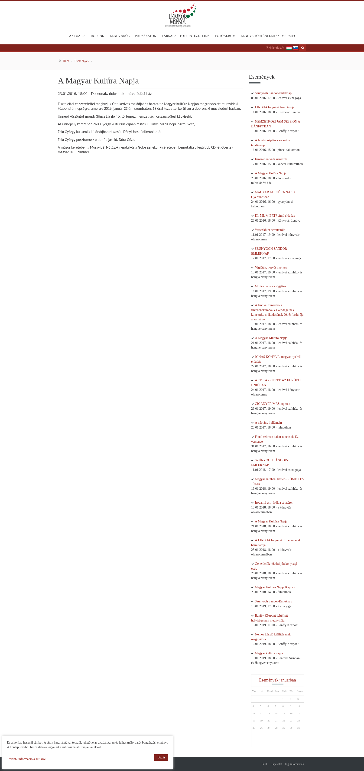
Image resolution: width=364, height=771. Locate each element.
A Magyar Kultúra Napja (271, 338)
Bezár (161, 757)
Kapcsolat (276, 764)
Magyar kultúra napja (269, 653)
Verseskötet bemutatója (270, 230)
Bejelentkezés (275, 48)
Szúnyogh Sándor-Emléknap (273, 601)
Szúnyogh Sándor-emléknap (273, 93)
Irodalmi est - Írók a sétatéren (274, 502)
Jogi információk (294, 764)
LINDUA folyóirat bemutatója (274, 107)
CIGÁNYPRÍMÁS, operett (272, 403)
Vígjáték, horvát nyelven (271, 267)
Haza (66, 61)
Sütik (264, 764)
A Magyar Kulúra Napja (270, 173)
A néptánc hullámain (268, 422)
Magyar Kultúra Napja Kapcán (275, 587)
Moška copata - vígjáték (270, 286)
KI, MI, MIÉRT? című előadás (275, 215)
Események (82, 61)
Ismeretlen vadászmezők (271, 159)
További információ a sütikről (26, 759)
